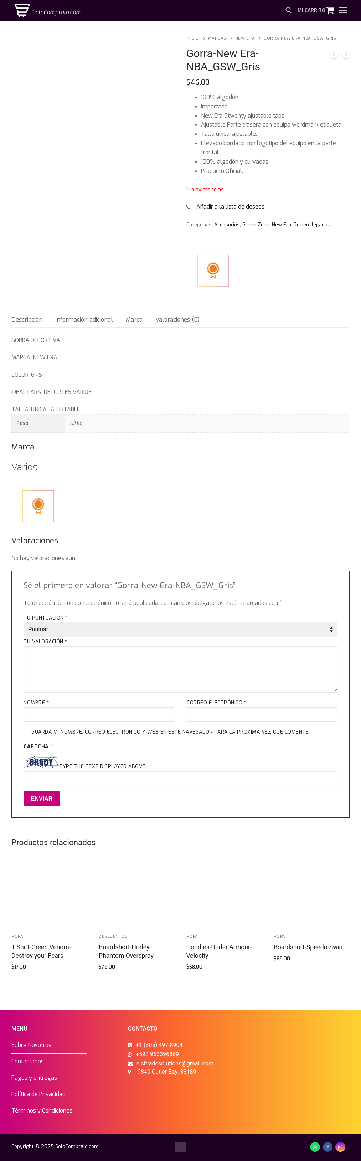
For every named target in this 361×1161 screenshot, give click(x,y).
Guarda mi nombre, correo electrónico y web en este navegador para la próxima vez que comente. (170, 732)
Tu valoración (45, 641)
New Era (245, 38)
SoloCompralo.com (56, 12)
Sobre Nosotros (31, 1045)
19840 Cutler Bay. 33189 (165, 1071)
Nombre (36, 702)
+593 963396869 (157, 1054)
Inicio (192, 38)
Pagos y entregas (34, 1078)
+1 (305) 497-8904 (159, 1045)
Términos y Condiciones (41, 1110)
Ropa (17, 936)
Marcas (217, 38)
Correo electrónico (216, 702)
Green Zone (255, 224)
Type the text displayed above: (102, 766)
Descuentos (113, 936)
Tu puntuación (46, 618)
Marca (134, 319)
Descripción (26, 319)
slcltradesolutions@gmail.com (174, 1063)
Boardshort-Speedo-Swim (309, 947)
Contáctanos (27, 1061)
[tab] (26, 320)
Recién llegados (312, 224)
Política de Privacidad (38, 1094)
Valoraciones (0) (177, 319)
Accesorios (227, 224)
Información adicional (84, 319)
